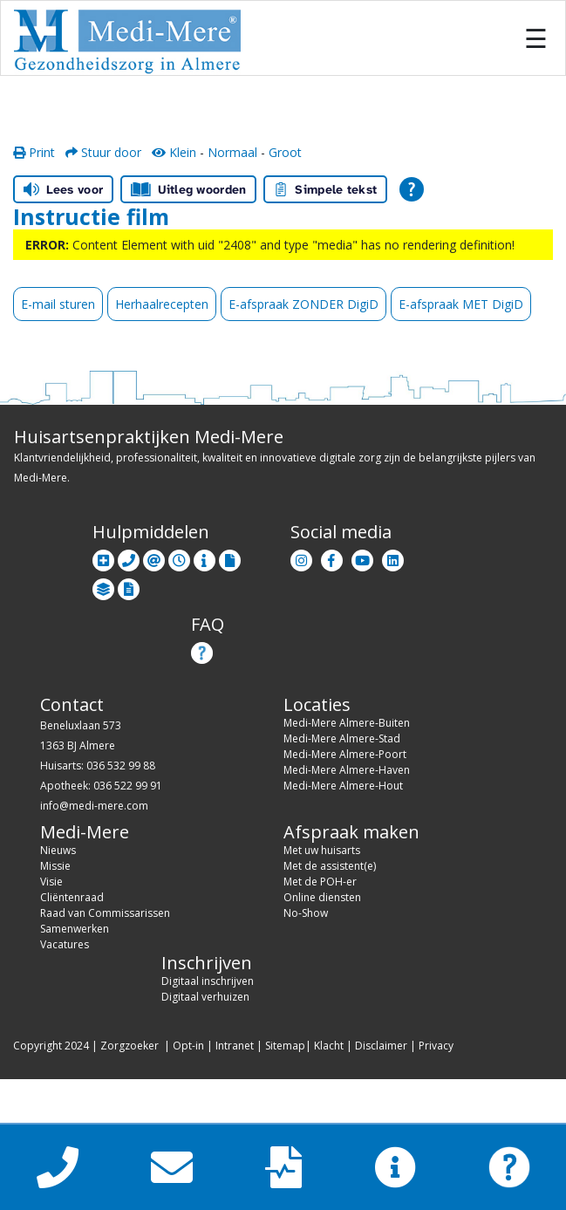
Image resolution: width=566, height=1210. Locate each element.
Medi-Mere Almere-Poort (344, 754)
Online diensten (322, 897)
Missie (55, 865)
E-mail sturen (58, 304)
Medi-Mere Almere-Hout (343, 785)
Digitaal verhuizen (205, 996)
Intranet (234, 1045)
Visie (51, 881)
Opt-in (188, 1045)
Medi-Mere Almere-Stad (341, 738)
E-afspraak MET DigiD (461, 304)
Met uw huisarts (321, 850)
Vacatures (64, 944)
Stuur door (103, 152)
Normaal (232, 152)
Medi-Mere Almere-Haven (346, 769)
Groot (285, 152)
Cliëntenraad (72, 897)
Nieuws (58, 850)
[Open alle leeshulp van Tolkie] (411, 189)
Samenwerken (74, 928)
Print (34, 152)
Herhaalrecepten (161, 304)
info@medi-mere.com (94, 805)
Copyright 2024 (51, 1045)
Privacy (436, 1045)
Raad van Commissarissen (105, 913)
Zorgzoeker (129, 1045)
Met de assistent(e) (329, 865)
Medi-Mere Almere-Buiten (346, 722)
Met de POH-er (320, 881)
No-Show (305, 913)
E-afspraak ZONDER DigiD (303, 304)
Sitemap (285, 1045)
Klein (174, 152)
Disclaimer (381, 1045)
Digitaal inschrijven (207, 981)
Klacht (329, 1045)
